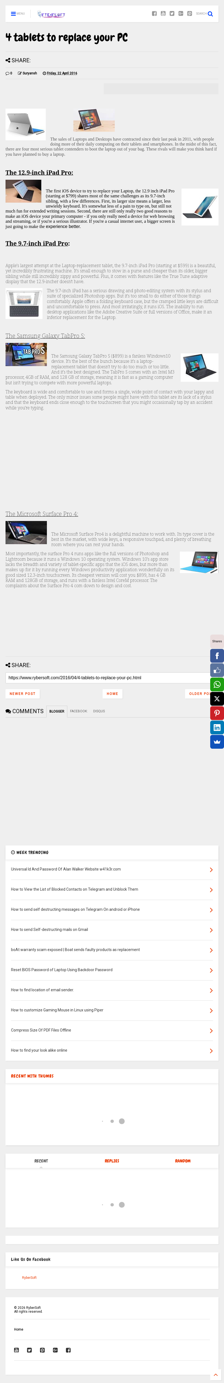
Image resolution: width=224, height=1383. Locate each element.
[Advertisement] (112, 468)
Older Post (201, 694)
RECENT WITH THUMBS (32, 1076)
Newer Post (23, 694)
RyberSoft (29, 1278)
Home (112, 694)
